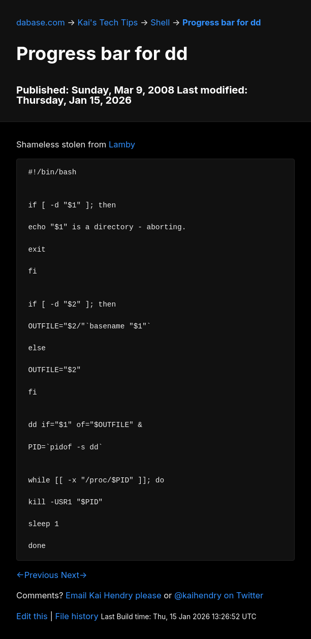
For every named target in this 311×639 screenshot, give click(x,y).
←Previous (37, 575)
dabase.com (40, 22)
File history (77, 616)
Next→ (74, 575)
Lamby (122, 144)
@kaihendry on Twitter (218, 595)
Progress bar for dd (221, 22)
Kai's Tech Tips (108, 22)
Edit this (32, 616)
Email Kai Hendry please (114, 595)
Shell (160, 22)
